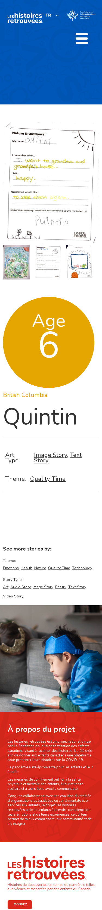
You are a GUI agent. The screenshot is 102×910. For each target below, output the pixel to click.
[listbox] (52, 15)
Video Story (13, 596)
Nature (40, 568)
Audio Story (20, 587)
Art (5, 587)
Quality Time (48, 479)
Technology (82, 568)
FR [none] (48, 15)
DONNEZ (20, 904)
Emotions (11, 568)
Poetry (60, 587)
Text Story (77, 587)
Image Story (50, 455)
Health (26, 568)
